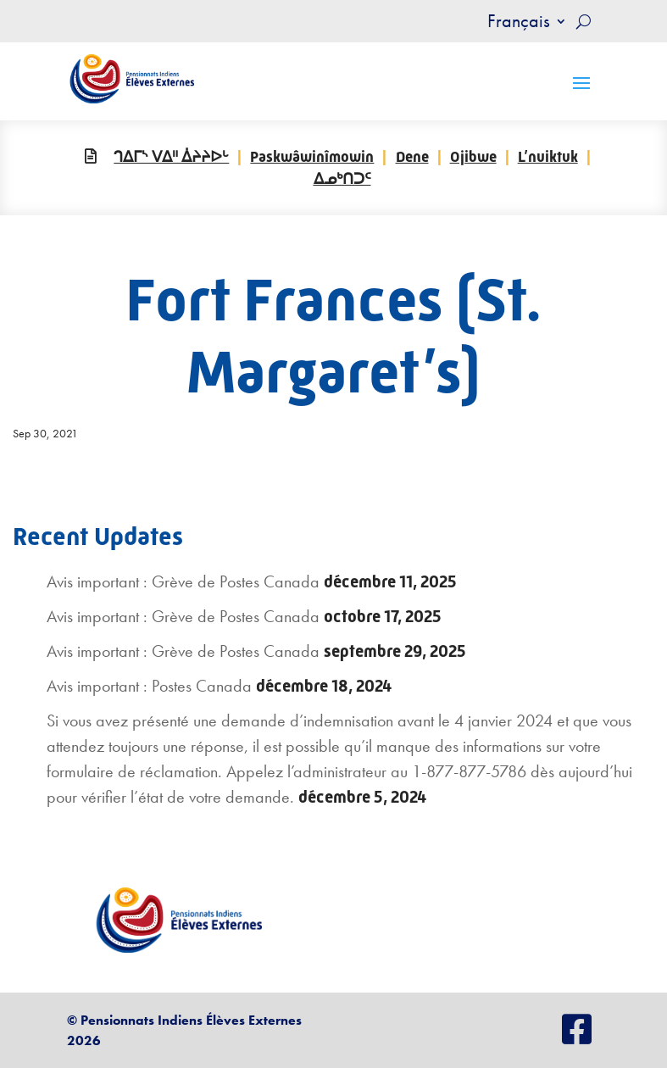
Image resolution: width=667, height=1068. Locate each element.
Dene (412, 156)
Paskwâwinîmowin (312, 156)
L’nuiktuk (548, 156)
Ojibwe (473, 156)
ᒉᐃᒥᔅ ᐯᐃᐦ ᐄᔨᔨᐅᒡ (171, 156)
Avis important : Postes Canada (149, 686)
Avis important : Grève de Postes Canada (183, 581)
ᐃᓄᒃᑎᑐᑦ (342, 178)
